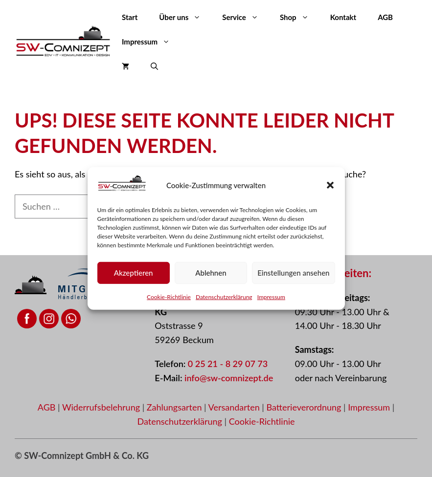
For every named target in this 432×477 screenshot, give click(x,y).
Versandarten (235, 407)
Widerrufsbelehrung (102, 407)
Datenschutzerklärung (224, 297)
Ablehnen (210, 272)
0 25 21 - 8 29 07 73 (228, 363)
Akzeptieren (133, 272)
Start (129, 17)
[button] (330, 185)
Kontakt (343, 17)
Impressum (271, 297)
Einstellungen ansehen (293, 272)
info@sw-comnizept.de (228, 377)
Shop (299, 17)
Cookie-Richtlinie (169, 297)
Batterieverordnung (304, 407)
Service (245, 17)
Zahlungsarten (175, 407)
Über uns (185, 17)
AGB (385, 17)
